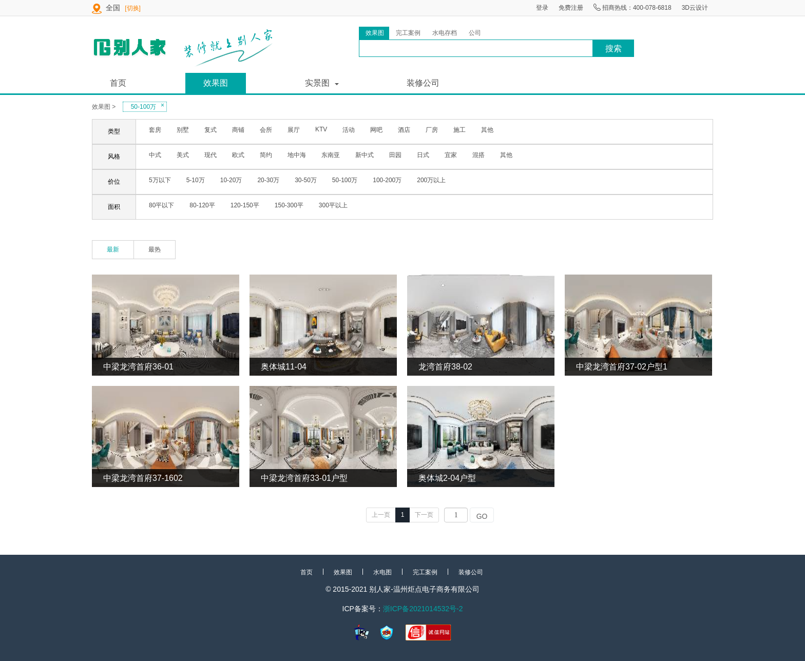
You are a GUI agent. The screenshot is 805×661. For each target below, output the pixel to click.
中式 (155, 155)
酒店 (404, 129)
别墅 (183, 129)
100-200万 (387, 180)
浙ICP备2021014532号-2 (423, 609)
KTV (321, 129)
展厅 (294, 129)
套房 (155, 129)
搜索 (613, 48)
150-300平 (289, 205)
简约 (266, 155)
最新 (113, 249)
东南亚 (330, 155)
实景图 (317, 83)
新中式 (364, 155)
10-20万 (231, 180)
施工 (459, 129)
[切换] (133, 8)
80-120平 (202, 205)
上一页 (381, 514)
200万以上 (431, 180)
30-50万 (306, 180)
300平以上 (333, 205)
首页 (118, 83)
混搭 (478, 155)
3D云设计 (695, 7)
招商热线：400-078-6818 (632, 7)
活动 (348, 129)
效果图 (215, 83)
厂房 (432, 129)
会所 (266, 129)
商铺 (238, 129)
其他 (487, 129)
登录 (542, 7)
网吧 (376, 129)
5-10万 (195, 180)
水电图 (382, 572)
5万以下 (160, 180)
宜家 (451, 155)
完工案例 (425, 572)
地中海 (297, 155)
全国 (114, 8)
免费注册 (571, 7)
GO (482, 516)
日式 (423, 155)
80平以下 (161, 205)
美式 (183, 155)
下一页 (424, 514)
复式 (210, 129)
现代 (210, 155)
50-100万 (148, 106)
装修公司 (423, 83)
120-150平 (245, 205)
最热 (154, 249)
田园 (395, 155)
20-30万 (268, 180)
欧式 (238, 155)
